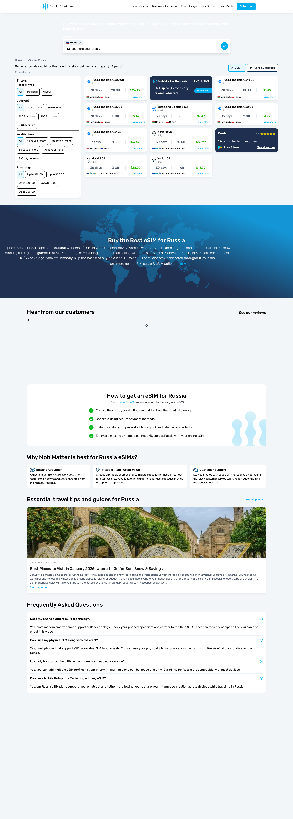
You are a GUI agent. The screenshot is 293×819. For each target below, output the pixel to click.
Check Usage (189, 6)
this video (46, 631)
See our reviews (252, 312)
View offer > (139, 97)
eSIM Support (209, 6)
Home (18, 60)
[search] (224, 46)
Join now (246, 6)
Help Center (227, 6)
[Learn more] (203, 90)
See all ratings (266, 147)
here (183, 264)
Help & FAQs (126, 402)
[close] (80, 43)
